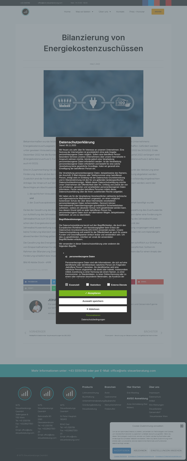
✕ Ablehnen (92, 309)
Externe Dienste (117, 284)
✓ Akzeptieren (93, 293)
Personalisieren (93, 315)
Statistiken (93, 284)
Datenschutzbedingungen (93, 319)
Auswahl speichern (92, 301)
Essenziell (72, 284)
